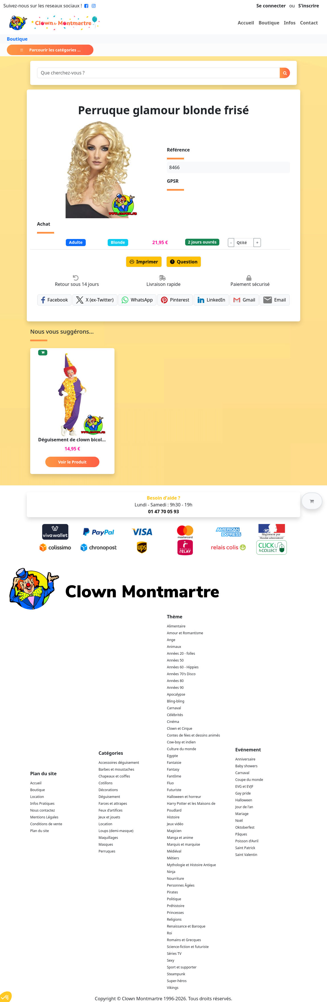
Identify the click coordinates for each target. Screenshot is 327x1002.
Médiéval (174, 851)
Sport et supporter (182, 967)
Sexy (170, 960)
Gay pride (243, 793)
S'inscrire (308, 6)
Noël (239, 820)
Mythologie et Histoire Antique (191, 864)
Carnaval (174, 708)
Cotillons (106, 783)
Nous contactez (42, 810)
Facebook (54, 299)
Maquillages (108, 837)
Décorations (108, 789)
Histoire (173, 817)
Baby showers (246, 766)
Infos (290, 23)
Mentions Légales (44, 817)
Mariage (242, 813)
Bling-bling (175, 701)
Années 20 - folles (181, 653)
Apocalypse (176, 694)
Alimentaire (176, 626)
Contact (309, 23)
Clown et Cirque (179, 728)
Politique (174, 899)
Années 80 (175, 680)
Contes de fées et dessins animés (193, 735)
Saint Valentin (246, 854)
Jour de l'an (244, 806)
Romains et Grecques (184, 939)
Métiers (173, 858)
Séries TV (174, 953)
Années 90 (175, 687)
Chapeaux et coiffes (114, 776)
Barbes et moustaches (116, 769)
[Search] (158, 73)
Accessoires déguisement (119, 762)
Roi (169, 933)
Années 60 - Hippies (183, 667)
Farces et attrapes (113, 803)
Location (37, 796)
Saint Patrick (245, 847)
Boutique (269, 23)
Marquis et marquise (183, 844)
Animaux (174, 646)
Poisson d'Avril (246, 841)
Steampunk (176, 974)
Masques (106, 844)
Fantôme (174, 776)
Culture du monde (181, 749)
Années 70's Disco (181, 674)
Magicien (174, 830)
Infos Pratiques (42, 803)
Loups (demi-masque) (116, 830)
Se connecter (271, 6)
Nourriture (175, 878)
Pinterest (175, 299)
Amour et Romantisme (185, 633)
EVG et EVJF (244, 786)
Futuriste (174, 789)
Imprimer (144, 261)
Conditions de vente (46, 824)
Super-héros (177, 980)
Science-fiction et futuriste (188, 946)
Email (274, 299)
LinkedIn (211, 299)
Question (184, 261)
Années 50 (175, 660)
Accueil (246, 23)
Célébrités (175, 714)
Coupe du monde (249, 779)
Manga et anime (180, 837)
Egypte (172, 755)
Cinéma (173, 721)
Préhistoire (175, 905)
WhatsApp (137, 299)
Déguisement (109, 796)
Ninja (171, 871)
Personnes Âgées (181, 885)
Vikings (172, 987)
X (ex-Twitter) (95, 299)
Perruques (107, 851)
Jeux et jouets (109, 817)
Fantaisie (174, 762)
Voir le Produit (72, 462)
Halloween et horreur (184, 796)
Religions (174, 919)
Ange (171, 639)
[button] (311, 501)
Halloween (243, 800)
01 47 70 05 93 (163, 511)
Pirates (172, 892)
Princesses (175, 912)
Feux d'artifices (110, 810)
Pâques (241, 834)
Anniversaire (245, 759)
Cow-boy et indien (181, 742)
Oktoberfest (244, 827)
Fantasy (173, 769)
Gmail (244, 299)
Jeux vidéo (175, 824)
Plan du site (39, 830)
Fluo (170, 783)
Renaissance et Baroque (186, 926)
